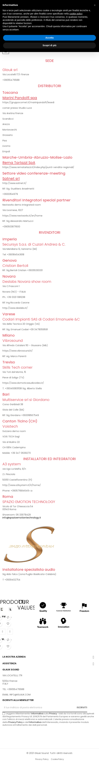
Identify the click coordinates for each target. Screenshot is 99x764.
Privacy (53, 713)
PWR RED (11, 639)
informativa (37, 713)
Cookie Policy (57, 759)
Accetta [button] (49, 37)
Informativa (35, 722)
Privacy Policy (15, 722)
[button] (94, 5)
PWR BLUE (2, 639)
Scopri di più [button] (49, 45)
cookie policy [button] (75, 13)
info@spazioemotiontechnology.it (21, 517)
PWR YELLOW (4, 617)
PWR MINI (11, 617)
